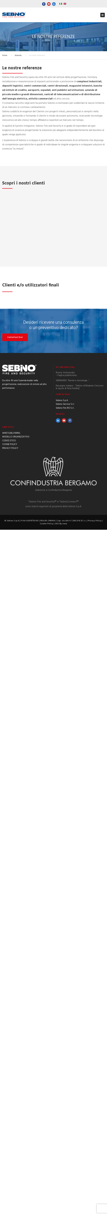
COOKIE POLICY (9, 1129)
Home (4, 55)
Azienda (18, 55)
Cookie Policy (46, 1209)
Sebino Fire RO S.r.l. (65, 1093)
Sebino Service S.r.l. (65, 1089)
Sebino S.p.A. (62, 1086)
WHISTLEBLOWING (11, 1118)
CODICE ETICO (9, 1126)
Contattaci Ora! (15, 1022)
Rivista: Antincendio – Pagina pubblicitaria (66, 1059)
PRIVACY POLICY (10, 1133)
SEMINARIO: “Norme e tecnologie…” (72, 1066)
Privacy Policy (95, 1206)
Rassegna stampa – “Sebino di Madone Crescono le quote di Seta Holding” (79, 1072)
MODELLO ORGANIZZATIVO (15, 1122)
